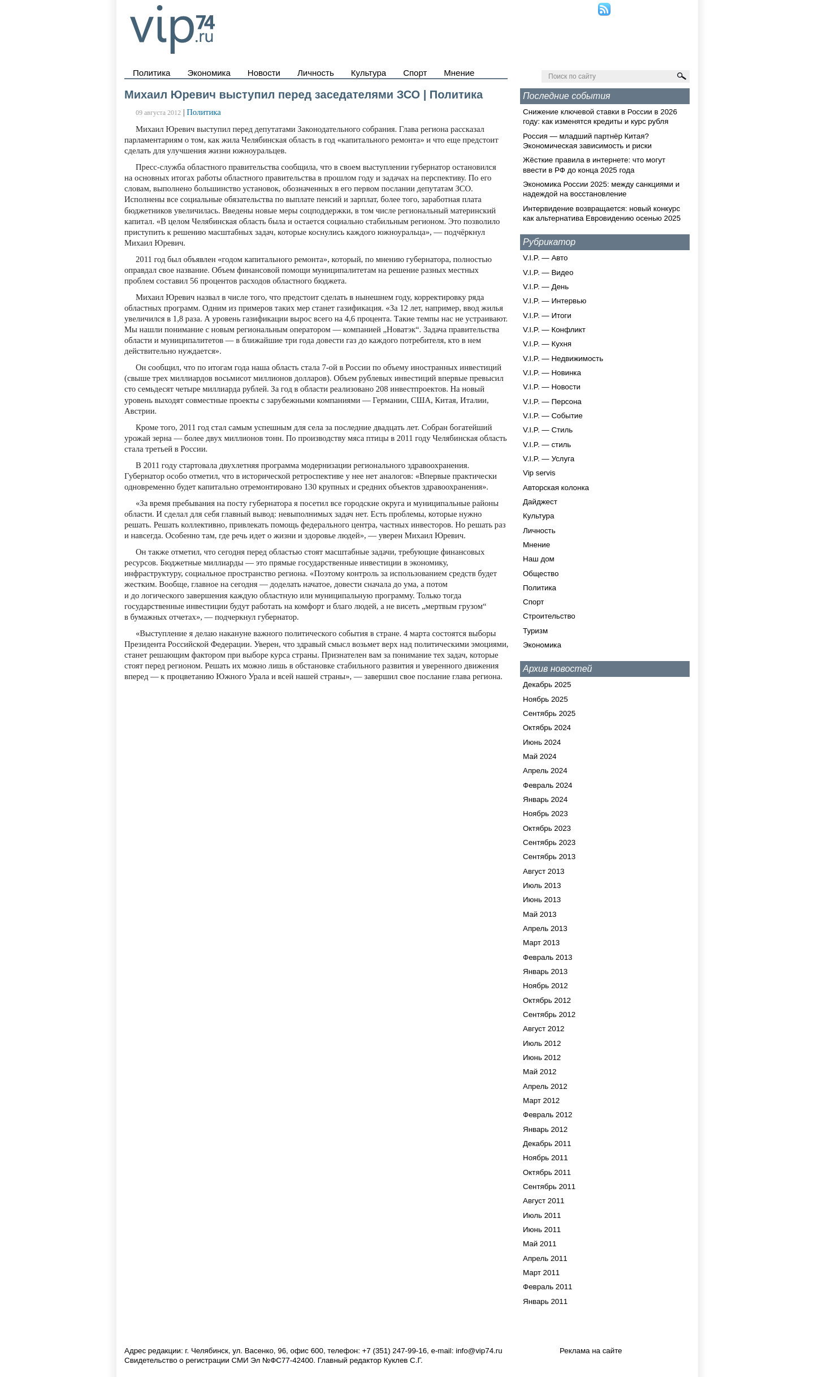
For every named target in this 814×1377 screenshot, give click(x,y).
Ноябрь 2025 (545, 699)
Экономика (208, 73)
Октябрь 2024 (547, 727)
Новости (264, 73)
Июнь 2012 (542, 1057)
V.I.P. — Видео (548, 272)
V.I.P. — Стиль (548, 430)
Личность (315, 73)
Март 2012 (541, 1100)
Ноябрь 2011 (545, 1157)
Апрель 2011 (545, 1258)
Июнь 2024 (542, 742)
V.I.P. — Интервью (554, 301)
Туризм (535, 631)
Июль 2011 (542, 1215)
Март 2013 (541, 942)
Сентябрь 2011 (549, 1186)
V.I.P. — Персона (552, 401)
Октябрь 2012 (547, 1000)
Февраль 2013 (548, 957)
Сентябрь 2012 (549, 1014)
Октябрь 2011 (547, 1172)
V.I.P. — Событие (553, 415)
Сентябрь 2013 (549, 856)
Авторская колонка (556, 487)
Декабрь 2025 (547, 684)
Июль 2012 (542, 1043)
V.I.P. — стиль (547, 444)
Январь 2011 (545, 1301)
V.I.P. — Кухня (547, 344)
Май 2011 (539, 1243)
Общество (540, 573)
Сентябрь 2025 (549, 713)
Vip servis (539, 473)
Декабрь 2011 (547, 1143)
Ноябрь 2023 (545, 813)
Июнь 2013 (542, 899)
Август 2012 (543, 1028)
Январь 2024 (545, 799)
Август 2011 (543, 1200)
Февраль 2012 (548, 1114)
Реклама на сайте (591, 1350)
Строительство (549, 616)
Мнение (459, 73)
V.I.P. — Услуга (548, 458)
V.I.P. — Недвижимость (563, 358)
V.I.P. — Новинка (552, 372)
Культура (368, 73)
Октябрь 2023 (547, 828)
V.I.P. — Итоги (547, 315)
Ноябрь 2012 (545, 985)
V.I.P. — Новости (552, 387)
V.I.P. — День (546, 286)
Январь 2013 (545, 971)
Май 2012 (539, 1071)
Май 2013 (539, 914)
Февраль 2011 (548, 1286)
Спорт (415, 73)
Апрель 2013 (545, 928)
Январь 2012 (545, 1129)
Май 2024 (539, 756)
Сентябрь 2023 (549, 842)
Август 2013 (543, 871)
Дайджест (540, 501)
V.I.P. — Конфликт (554, 329)
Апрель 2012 (545, 1086)
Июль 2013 (542, 885)
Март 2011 (541, 1272)
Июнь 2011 (542, 1229)
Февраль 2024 (548, 785)
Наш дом (539, 559)
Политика (151, 73)
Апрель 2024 (545, 770)
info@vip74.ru (479, 1350)
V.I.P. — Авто (545, 258)
